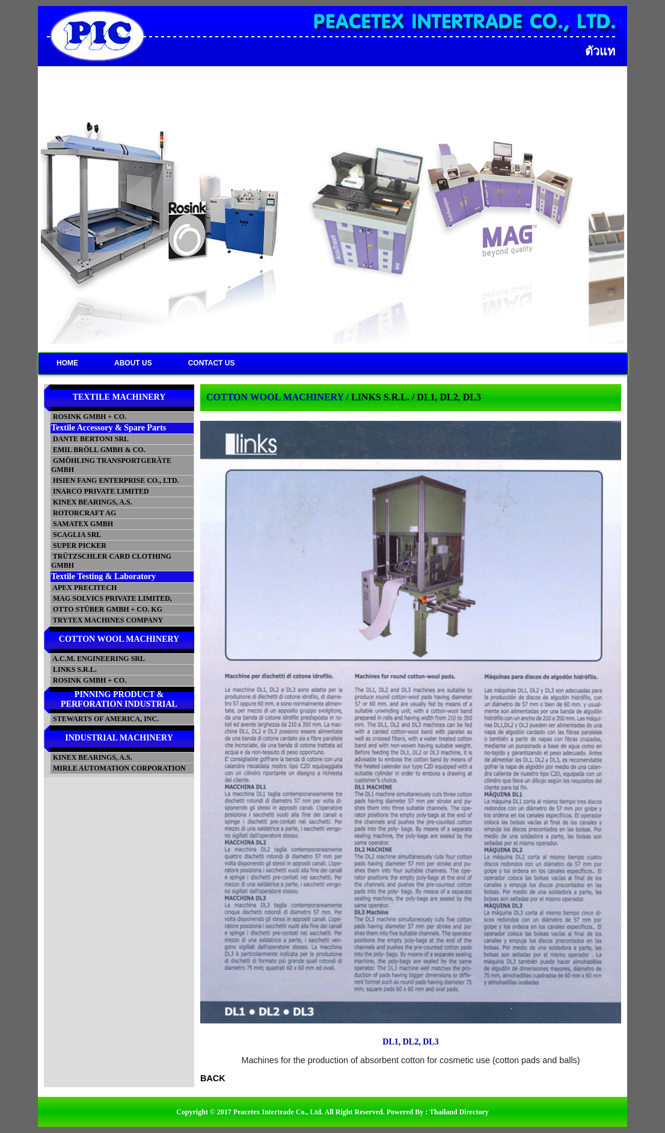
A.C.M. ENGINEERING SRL (98, 658)
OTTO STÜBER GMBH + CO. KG (106, 609)
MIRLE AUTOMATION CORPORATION (118, 768)
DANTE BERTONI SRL (90, 439)
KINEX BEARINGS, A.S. (91, 502)
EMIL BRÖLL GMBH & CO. (98, 449)
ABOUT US (133, 363)
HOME (67, 363)
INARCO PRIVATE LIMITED (100, 491)
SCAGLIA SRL (76, 534)
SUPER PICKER (78, 545)
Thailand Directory (459, 1112)
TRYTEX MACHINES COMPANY (107, 620)
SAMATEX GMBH (82, 524)
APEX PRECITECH (84, 587)
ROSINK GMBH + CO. (88, 416)
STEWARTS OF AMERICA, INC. (105, 719)
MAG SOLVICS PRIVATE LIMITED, (111, 598)
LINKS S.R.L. (74, 669)
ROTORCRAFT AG (83, 513)
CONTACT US (211, 363)
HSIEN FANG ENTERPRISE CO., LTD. (115, 480)
